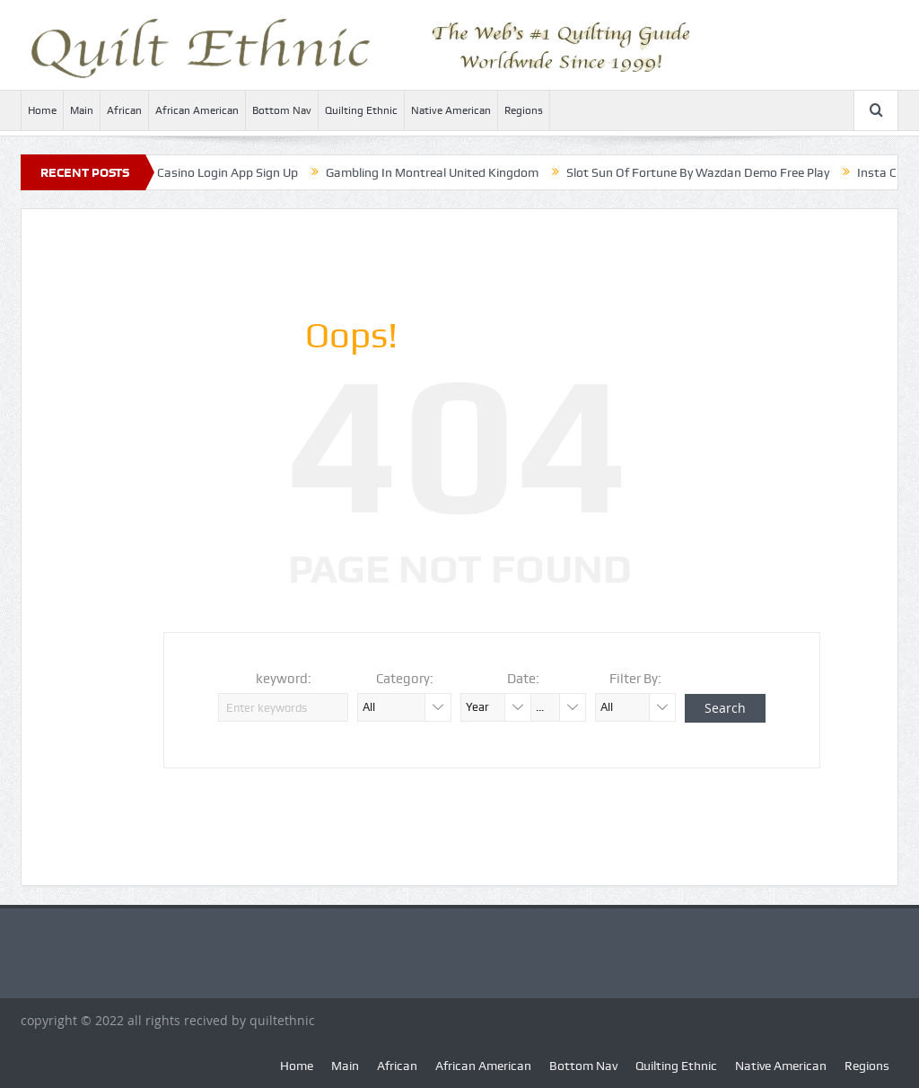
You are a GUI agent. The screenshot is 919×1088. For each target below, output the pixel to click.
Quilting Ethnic (361, 110)
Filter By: (635, 679)
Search (725, 707)
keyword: (283, 679)
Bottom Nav (281, 110)
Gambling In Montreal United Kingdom (443, 172)
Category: (404, 679)
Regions (523, 110)
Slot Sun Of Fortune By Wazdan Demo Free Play (708, 172)
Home (42, 110)
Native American (451, 110)
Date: (523, 679)
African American (197, 110)
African (124, 110)
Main (81, 110)
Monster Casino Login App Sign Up (213, 172)
